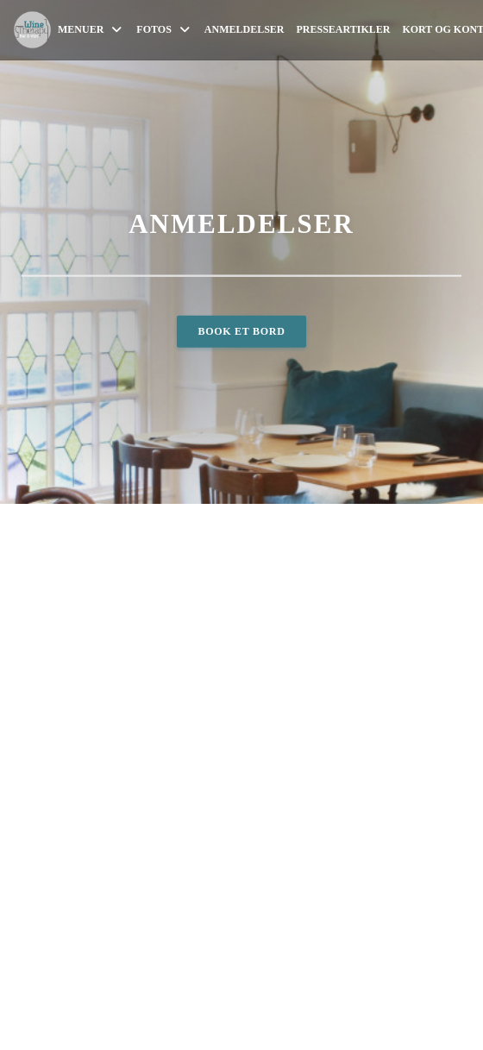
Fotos (163, 29)
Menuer (91, 29)
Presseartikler (344, 29)
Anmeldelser (244, 29)
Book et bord (241, 330)
